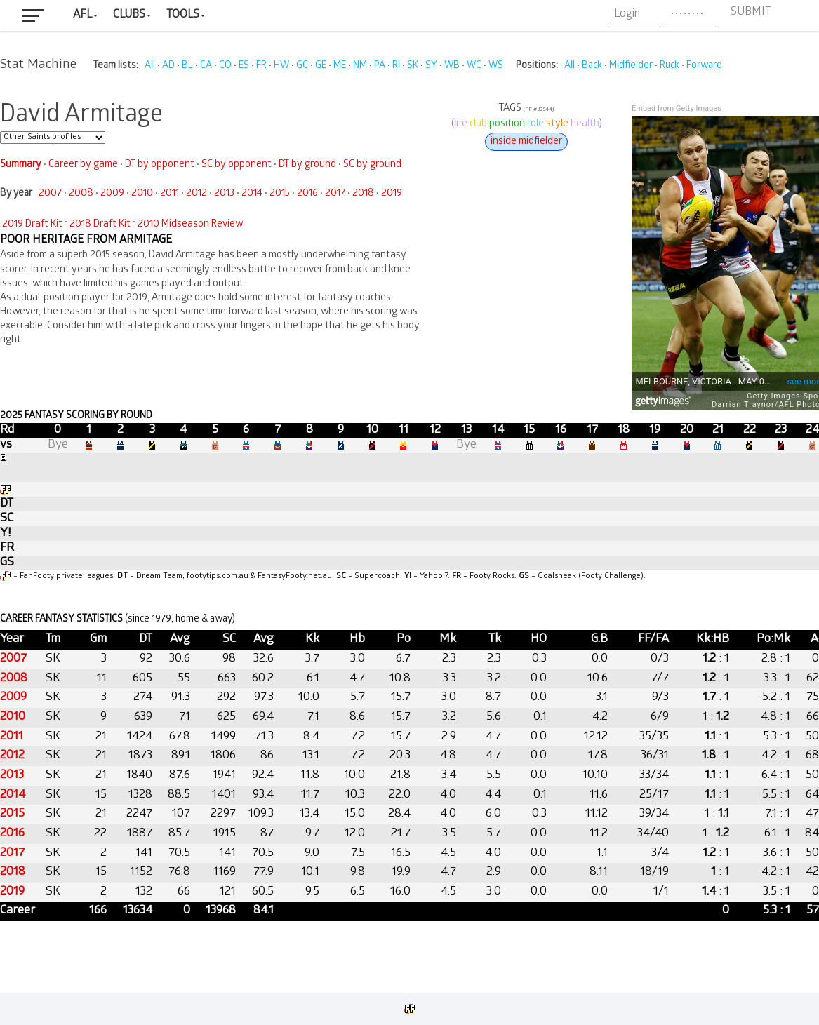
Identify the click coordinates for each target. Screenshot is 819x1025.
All (150, 66)
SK (412, 66)
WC (474, 66)
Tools (182, 15)
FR (261, 66)
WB (452, 66)
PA (379, 66)
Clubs (129, 15)
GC (302, 66)
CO (225, 66)
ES (244, 66)
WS (495, 66)
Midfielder (631, 66)
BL (187, 66)
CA (206, 66)
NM (360, 66)
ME (339, 66)
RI (396, 66)
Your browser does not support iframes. (409, 530)
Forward (704, 66)
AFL (82, 15)
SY (431, 66)
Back (592, 66)
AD (168, 66)
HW (281, 66)
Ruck (669, 66)
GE (320, 66)
